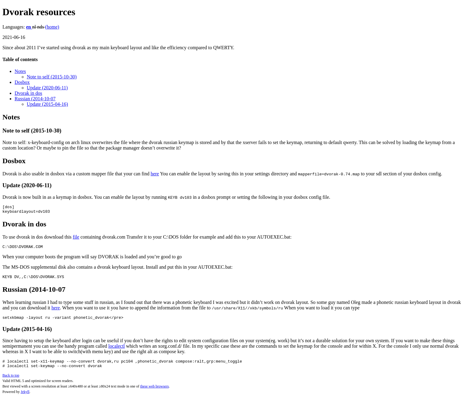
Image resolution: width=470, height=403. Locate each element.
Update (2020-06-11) (47, 87)
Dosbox (22, 82)
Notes (20, 71)
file (76, 238)
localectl (116, 350)
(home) (52, 26)
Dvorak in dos (28, 93)
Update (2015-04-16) (47, 104)
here (154, 173)
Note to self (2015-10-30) (52, 76)
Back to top (10, 382)
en (29, 26)
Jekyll (25, 398)
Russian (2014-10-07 (35, 98)
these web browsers (154, 393)
